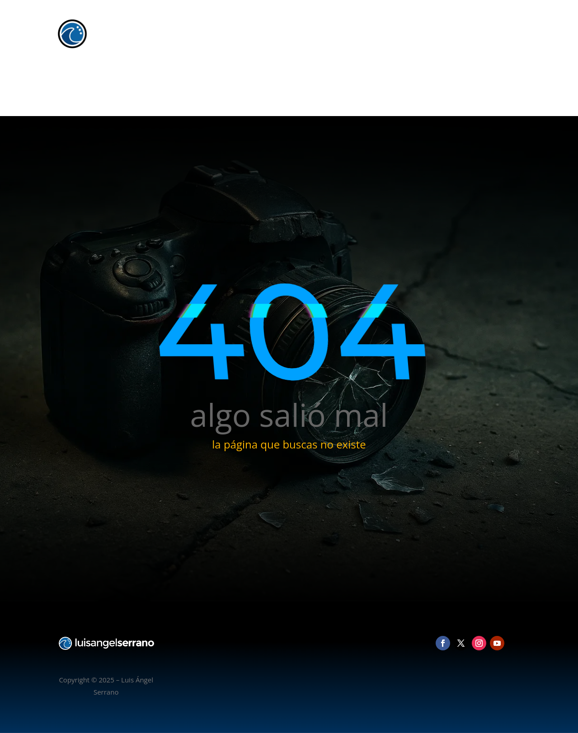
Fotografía (409, 79)
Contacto (501, 79)
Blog (470, 79)
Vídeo (444, 79)
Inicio (375, 79)
